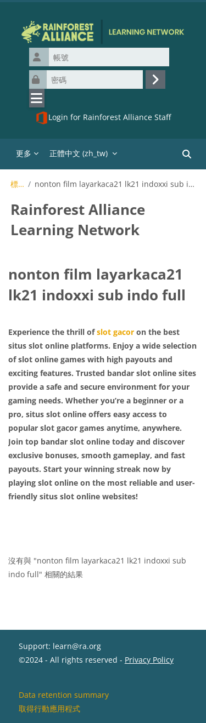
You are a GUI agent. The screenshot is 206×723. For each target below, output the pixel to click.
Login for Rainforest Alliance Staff (103, 117)
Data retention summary (64, 695)
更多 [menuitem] (23, 153)
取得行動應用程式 (49, 708)
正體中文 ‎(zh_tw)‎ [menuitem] (78, 153)
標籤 (17, 184)
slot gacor (115, 332)
